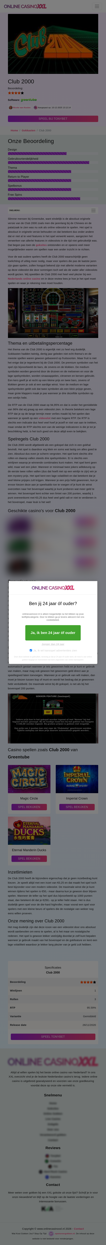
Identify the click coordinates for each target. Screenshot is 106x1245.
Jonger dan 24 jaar (53, 644)
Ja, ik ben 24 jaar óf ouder (53, 633)
